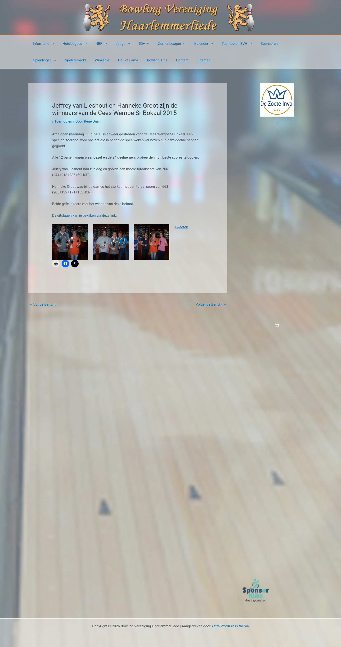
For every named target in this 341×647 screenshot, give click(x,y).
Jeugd (116, 43)
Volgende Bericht (211, 304)
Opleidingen (281, 43)
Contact (142, 60)
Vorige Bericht (42, 304)
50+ (136, 43)
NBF (96, 43)
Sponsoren (254, 43)
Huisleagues (72, 43)
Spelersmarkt (42, 60)
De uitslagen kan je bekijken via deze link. (84, 215)
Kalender (192, 43)
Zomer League (162, 43)
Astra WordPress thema (230, 626)
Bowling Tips (119, 60)
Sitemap (162, 60)
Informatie (42, 43)
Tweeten (181, 227)
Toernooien (63, 121)
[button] (50, 43)
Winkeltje (67, 60)
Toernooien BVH (223, 43)
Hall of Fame (91, 60)
